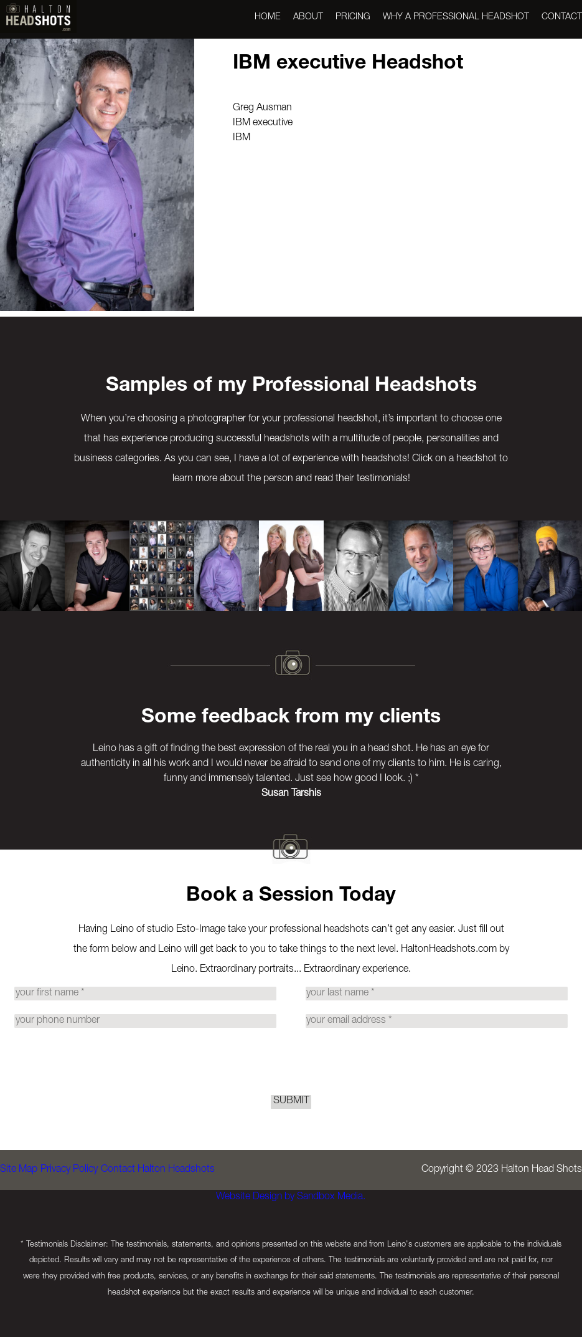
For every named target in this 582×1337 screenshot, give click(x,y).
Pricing (353, 17)
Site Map (18, 1210)
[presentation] (291, 1077)
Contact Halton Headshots (181, 1210)
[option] (32, 565)
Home (268, 17)
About (308, 17)
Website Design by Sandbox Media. (285, 1238)
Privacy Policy (81, 1210)
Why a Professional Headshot (456, 17)
